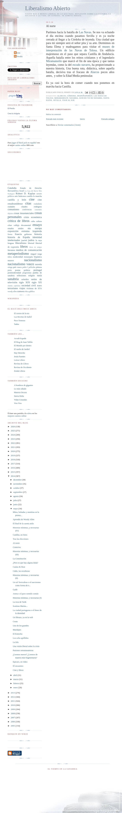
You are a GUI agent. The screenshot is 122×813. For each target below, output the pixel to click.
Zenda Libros (19, 371)
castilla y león (17, 199)
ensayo (37, 225)
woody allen (12, 292)
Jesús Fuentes (19, 356)
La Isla (15, 642)
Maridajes (17, 630)
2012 (13, 697)
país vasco (17, 267)
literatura (11, 250)
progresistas (26, 273)
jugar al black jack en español (24, 142)
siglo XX (37, 282)
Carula (17, 53)
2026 (13, 426)
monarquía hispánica (33, 257)
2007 (13, 717)
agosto (16, 496)
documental (26, 225)
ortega (10, 267)
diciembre (17, 479)
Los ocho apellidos (20, 638)
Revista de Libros (21, 363)
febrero (16, 683)
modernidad (18, 257)
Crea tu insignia (14, 113)
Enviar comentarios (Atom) (69, 125)
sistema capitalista (14, 286)
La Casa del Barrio (31, 191)
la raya (39, 240)
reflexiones (21, 275)
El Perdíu (19, 56)
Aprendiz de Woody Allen (23, 519)
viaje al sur (68, 100)
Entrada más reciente (54, 119)
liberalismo (20, 243)
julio (15, 500)
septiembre (18, 492)
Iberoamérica (13, 191)
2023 (13, 439)
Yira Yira (18, 403)
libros (24, 246)
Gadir (15, 589)
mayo (15, 508)
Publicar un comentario (53, 114)
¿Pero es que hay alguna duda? (25, 563)
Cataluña (12, 188)
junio (15, 504)
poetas (17, 270)
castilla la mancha (34, 196)
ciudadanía (38, 204)
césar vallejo (13, 225)
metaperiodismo (18, 253)
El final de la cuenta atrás (23, 523)
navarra (73, 98)
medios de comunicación (29, 250)
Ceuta (15, 621)
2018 (13, 459)
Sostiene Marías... (20, 606)
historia (38, 234)
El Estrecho (17, 634)
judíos (31, 240)
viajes (22, 288)
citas (28, 203)
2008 (13, 713)
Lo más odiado (20, 389)
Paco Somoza (19, 320)
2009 (13, 709)
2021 (13, 447)
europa (38, 228)
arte (16, 196)
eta (29, 228)
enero (15, 687)
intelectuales (14, 240)
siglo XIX (24, 282)
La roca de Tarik (19, 602)
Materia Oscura (20, 392)
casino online (20, 145)
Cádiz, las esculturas (21, 571)
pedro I (25, 267)
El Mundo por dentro (22, 345)
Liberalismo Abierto (47, 8)
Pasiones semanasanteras (23, 650)
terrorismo (13, 288)
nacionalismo (33, 260)
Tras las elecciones (20, 539)
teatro (39, 285)
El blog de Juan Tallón (23, 342)
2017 (13, 463)
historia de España (19, 237)
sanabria (13, 279)
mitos (10, 257)
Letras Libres (19, 360)
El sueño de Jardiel (22, 349)
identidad (37, 237)
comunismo (13, 209)
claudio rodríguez (31, 206)
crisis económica (33, 217)
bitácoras (22, 196)
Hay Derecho (19, 353)
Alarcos (95, 72)
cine (32, 199)
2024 (13, 435)
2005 (13, 726)
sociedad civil (28, 285)
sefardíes (25, 279)
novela (38, 264)
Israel (21, 191)
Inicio (82, 119)
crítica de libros (19, 221)
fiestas (10, 234)
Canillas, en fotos (20, 535)
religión (31, 275)
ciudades (11, 206)
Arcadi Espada (20, 338)
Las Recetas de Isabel (23, 317)
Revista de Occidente (22, 367)
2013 (13, 693)
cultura (39, 221)
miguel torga (36, 254)
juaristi (24, 240)
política (27, 270)
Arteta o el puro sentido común (25, 593)
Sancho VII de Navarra (90, 98)
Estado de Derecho (31, 188)
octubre (16, 488)
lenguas (11, 243)
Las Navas (85, 32)
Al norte (16, 543)
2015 (13, 472)
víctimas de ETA (34, 288)
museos (11, 260)
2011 (13, 701)
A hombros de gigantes (23, 385)
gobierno (28, 234)
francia (18, 234)
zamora (20, 291)
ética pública (29, 292)
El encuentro (18, 666)
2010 (13, 705)
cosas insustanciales (24, 213)
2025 (13, 430)
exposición (13, 231)
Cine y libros (18, 670)
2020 (13, 451)
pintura (39, 267)
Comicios (17, 547)
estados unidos (16, 228)
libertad (31, 243)
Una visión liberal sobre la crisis (26, 646)
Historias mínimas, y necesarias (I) (27, 598)
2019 (13, 455)
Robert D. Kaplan (25, 193)
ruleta (29, 413)
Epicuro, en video (20, 662)
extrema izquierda (31, 231)
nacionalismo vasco (21, 264)
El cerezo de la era (21, 313)
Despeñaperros (85, 96)
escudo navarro (81, 64)
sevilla (57, 100)
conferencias (27, 210)
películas (32, 267)
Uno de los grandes (21, 625)
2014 (13, 476)
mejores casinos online (17, 416)
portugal (38, 270)
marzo (16, 679)
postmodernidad (14, 272)
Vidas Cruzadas (20, 399)
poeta (10, 270)
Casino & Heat (19, 567)
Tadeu (16, 324)
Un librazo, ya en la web (23, 617)
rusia (39, 275)
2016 (13, 468)
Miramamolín (54, 61)
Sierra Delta (19, 396)
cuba (33, 221)
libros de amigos (35, 247)
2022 (13, 443)
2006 (13, 721)
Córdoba (71, 96)
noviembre (18, 484)
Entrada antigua (107, 119)
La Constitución (19, 558)
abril (15, 675)
